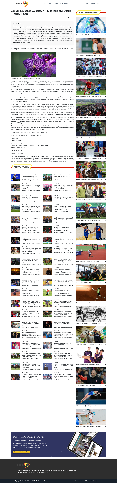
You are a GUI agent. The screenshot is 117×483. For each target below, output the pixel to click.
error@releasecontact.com (48, 158)
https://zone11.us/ (20, 147)
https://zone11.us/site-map (36, 135)
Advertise (92, 481)
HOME (46, 3)
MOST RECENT (53, 3)
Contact (99, 481)
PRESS (61, 3)
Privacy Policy (84, 481)
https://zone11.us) (32, 83)
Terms (77, 481)
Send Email (18, 142)
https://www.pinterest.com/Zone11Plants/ (39, 132)
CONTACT (67, 3)
